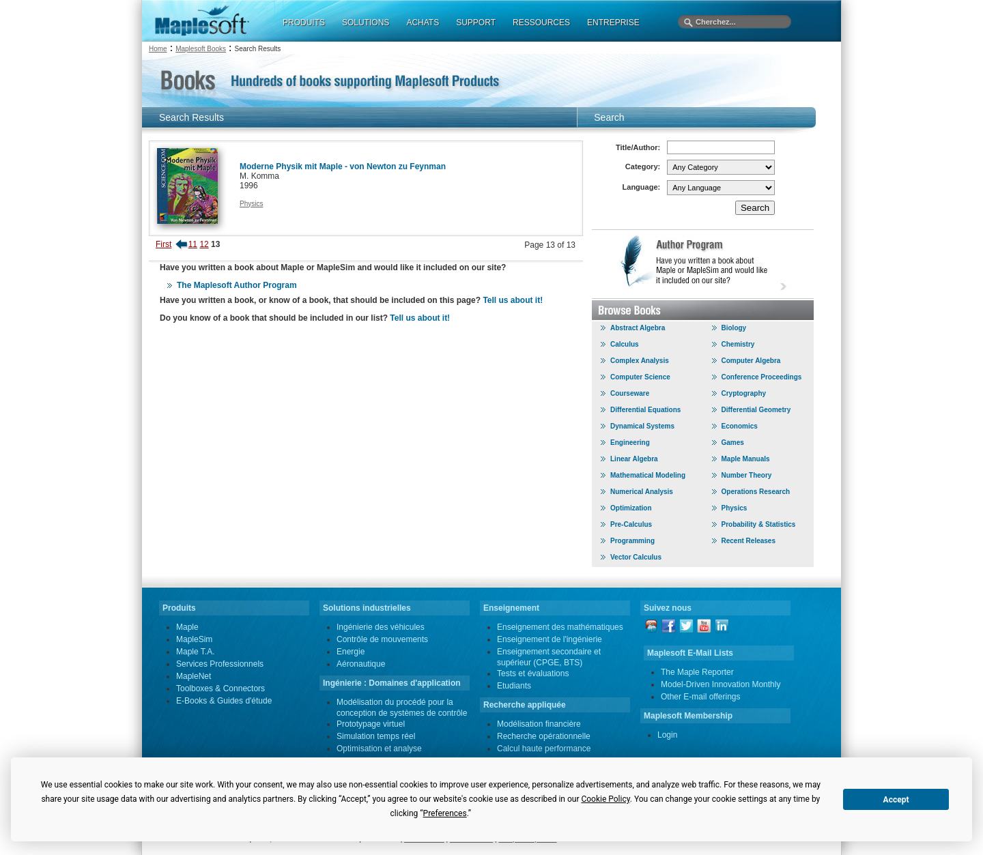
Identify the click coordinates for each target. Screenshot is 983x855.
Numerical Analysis (641, 491)
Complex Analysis (639, 360)
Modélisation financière (539, 724)
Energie (351, 651)
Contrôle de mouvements (382, 639)
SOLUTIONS (365, 22)
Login (667, 735)
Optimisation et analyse (379, 748)
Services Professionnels (219, 664)
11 (192, 244)
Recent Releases (749, 541)
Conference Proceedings (762, 377)
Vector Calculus (635, 557)
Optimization (631, 508)
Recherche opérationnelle (543, 736)
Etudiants (514, 686)
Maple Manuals (746, 459)
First (163, 244)
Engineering (630, 442)
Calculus (624, 344)
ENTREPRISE (613, 22)
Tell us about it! (513, 300)
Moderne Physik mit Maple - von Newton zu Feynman (343, 166)
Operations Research (756, 491)
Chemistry (738, 344)
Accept (896, 800)
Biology (734, 328)
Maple (187, 627)
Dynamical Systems (642, 426)
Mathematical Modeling (647, 475)
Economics (740, 426)
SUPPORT (476, 22)
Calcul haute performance (543, 748)
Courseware (629, 393)
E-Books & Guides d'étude (224, 701)
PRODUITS (304, 22)
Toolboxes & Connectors (220, 688)
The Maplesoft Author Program (237, 285)
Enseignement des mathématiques (560, 627)
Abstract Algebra (637, 328)
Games (733, 442)
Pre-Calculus (631, 524)
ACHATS (422, 22)
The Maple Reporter (697, 672)
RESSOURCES (541, 22)
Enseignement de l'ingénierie (549, 639)
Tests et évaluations (533, 673)
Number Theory (747, 475)
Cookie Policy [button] (605, 799)
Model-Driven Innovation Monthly (720, 684)
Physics (251, 203)
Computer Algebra (751, 360)
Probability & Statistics (759, 524)
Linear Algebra (634, 459)
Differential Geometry (756, 410)
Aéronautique (361, 664)
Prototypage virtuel (371, 724)
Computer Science (640, 377)
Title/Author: (638, 147)
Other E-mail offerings (701, 696)
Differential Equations (645, 410)
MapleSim (194, 639)
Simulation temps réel (376, 736)
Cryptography (744, 393)
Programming (632, 541)
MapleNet (193, 676)
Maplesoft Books (200, 49)
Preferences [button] (445, 813)
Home (158, 49)
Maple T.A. (195, 651)
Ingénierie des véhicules (381, 627)
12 (203, 244)
